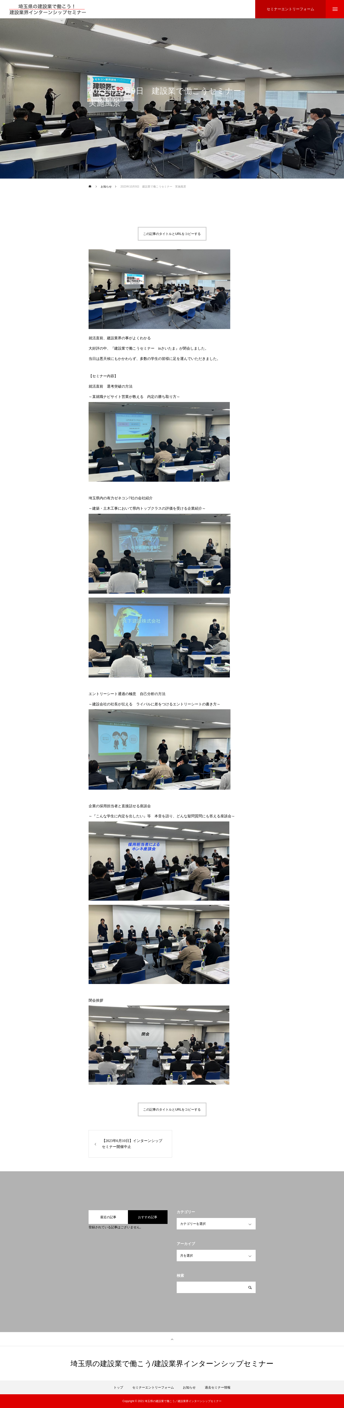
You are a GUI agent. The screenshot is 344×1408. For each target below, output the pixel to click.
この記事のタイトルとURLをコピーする (172, 234)
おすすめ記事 (147, 1217)
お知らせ (118, 117)
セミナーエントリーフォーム (153, 1387)
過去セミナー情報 (217, 1387)
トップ (118, 1387)
